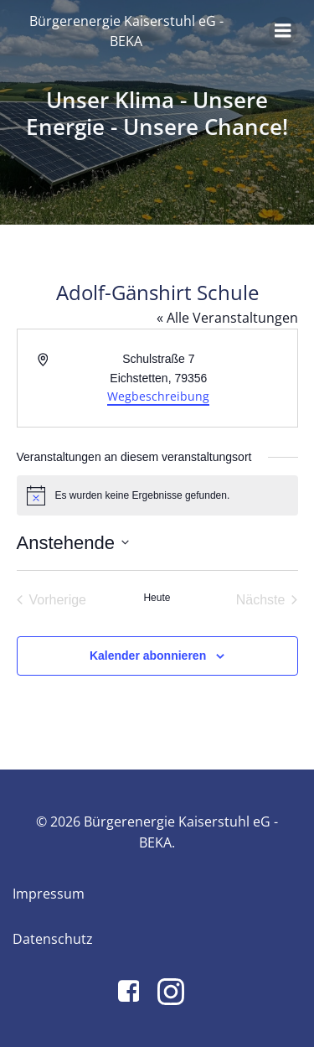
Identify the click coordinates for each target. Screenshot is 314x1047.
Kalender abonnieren (148, 655)
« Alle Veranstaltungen (227, 317)
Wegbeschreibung (158, 396)
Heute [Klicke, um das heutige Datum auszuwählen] (156, 598)
